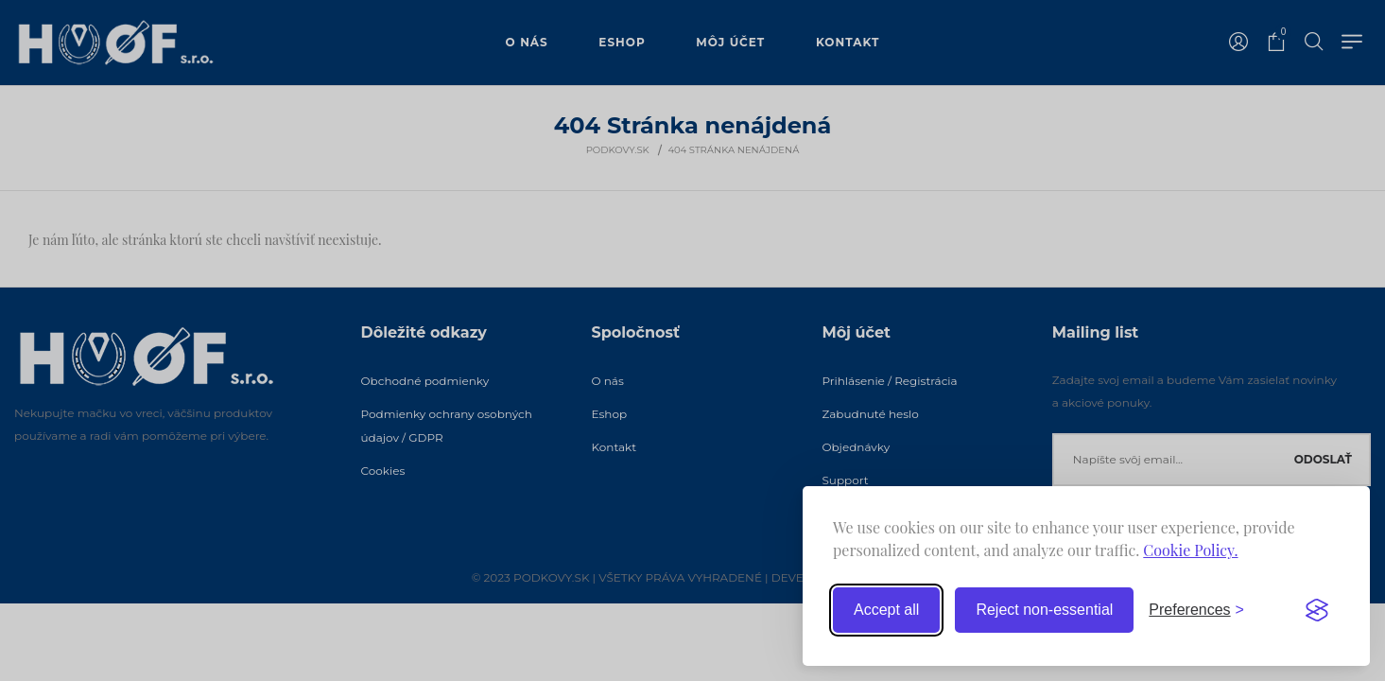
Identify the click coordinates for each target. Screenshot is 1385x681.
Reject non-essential (1044, 610)
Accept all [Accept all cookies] (886, 610)
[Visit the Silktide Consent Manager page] (1317, 610)
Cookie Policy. (1190, 550)
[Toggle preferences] (1196, 610)
